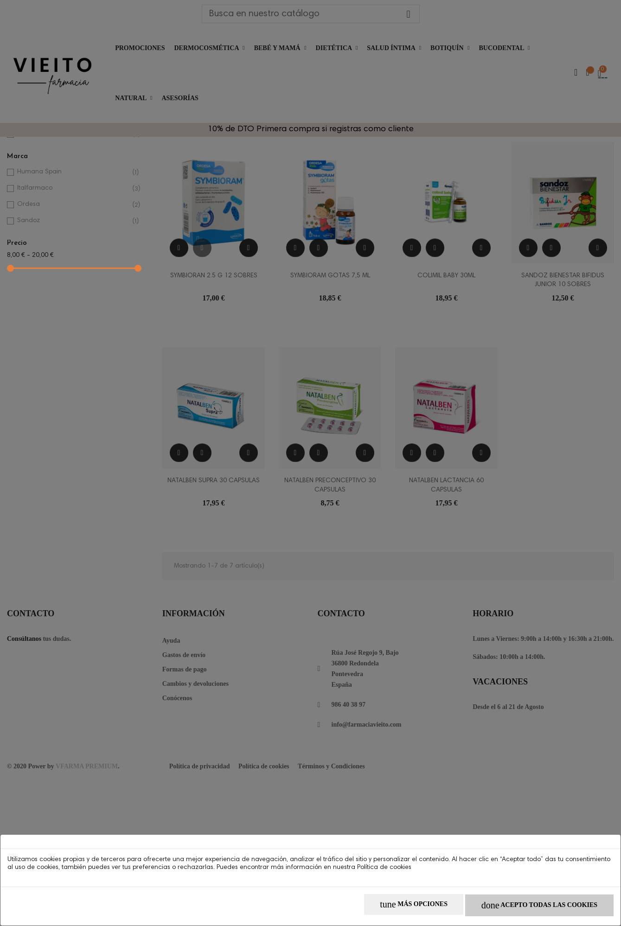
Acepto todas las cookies (534, 907)
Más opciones (398, 907)
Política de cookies (384, 871)
